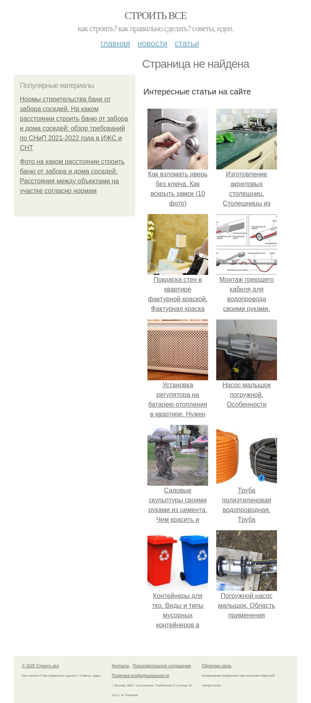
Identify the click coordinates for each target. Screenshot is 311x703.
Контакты (120, 666)
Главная (115, 43)
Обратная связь (217, 666)
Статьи (187, 43)
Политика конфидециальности (140, 675)
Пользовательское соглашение (162, 666)
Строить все (155, 15)
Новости (152, 43)
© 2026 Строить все (40, 666)
